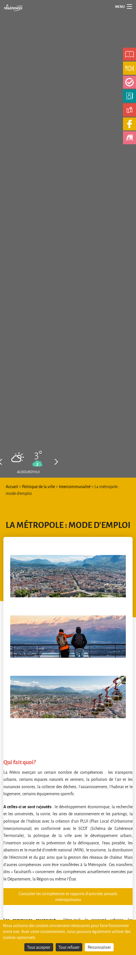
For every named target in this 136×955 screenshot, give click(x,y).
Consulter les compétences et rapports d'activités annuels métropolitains (68, 896)
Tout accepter (38, 947)
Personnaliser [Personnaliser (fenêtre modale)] (99, 947)
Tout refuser (69, 947)
